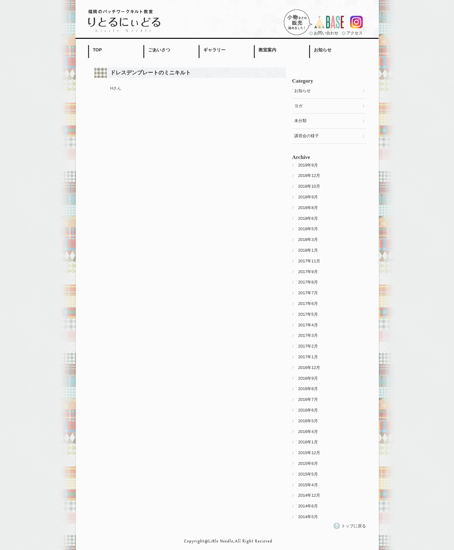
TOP (97, 49)
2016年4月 (308, 431)
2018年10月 (309, 186)
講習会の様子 (306, 135)
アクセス (354, 33)
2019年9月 (308, 165)
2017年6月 (308, 303)
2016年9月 (308, 378)
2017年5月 (308, 314)
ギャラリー (214, 49)
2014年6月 (308, 506)
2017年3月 (308, 335)
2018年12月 (309, 175)
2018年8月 (308, 207)
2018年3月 (308, 239)
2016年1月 (308, 442)
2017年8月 (308, 282)
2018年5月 (308, 228)
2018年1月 (308, 250)
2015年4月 (308, 485)
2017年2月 (308, 346)
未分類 (300, 120)
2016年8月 (308, 388)
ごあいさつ (159, 49)
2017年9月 (308, 271)
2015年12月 (309, 452)
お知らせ (323, 49)
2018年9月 (308, 197)
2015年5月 (308, 474)
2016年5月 (308, 420)
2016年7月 (308, 399)
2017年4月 (308, 325)
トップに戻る (353, 526)
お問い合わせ (326, 33)
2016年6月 (308, 410)
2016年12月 (309, 367)
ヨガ (298, 105)
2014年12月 (309, 495)
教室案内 (267, 49)
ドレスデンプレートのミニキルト (150, 73)
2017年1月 (308, 356)
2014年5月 (308, 516)
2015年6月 (308, 463)
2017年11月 (309, 261)
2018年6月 (308, 218)
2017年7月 (308, 292)
